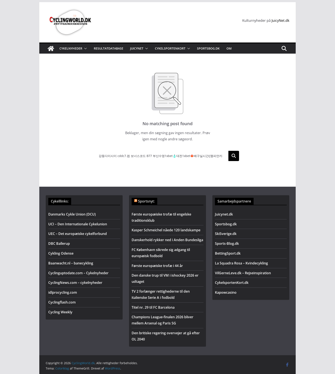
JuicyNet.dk (280, 20)
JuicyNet (136, 48)
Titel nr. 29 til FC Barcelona (153, 307)
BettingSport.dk (228, 253)
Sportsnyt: (146, 201)
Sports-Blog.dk (227, 243)
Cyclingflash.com (62, 302)
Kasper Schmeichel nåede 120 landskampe (166, 230)
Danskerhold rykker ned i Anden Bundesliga (167, 240)
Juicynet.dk (224, 214)
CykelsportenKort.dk (231, 282)
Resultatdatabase (108, 48)
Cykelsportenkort (170, 48)
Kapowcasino (226, 292)
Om (229, 48)
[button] (84, 48)
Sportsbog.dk (208, 48)
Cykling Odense (60, 253)
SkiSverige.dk (226, 233)
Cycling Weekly (60, 312)
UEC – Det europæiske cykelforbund (77, 233)
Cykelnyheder (70, 48)
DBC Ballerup (59, 243)
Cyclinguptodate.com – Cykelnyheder (78, 273)
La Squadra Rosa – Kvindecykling (241, 263)
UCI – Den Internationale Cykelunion (77, 224)
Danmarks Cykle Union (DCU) (72, 214)
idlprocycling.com (62, 292)
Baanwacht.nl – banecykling (70, 263)
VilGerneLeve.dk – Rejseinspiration (243, 273)
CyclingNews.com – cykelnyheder (75, 282)
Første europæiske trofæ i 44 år (157, 265)
